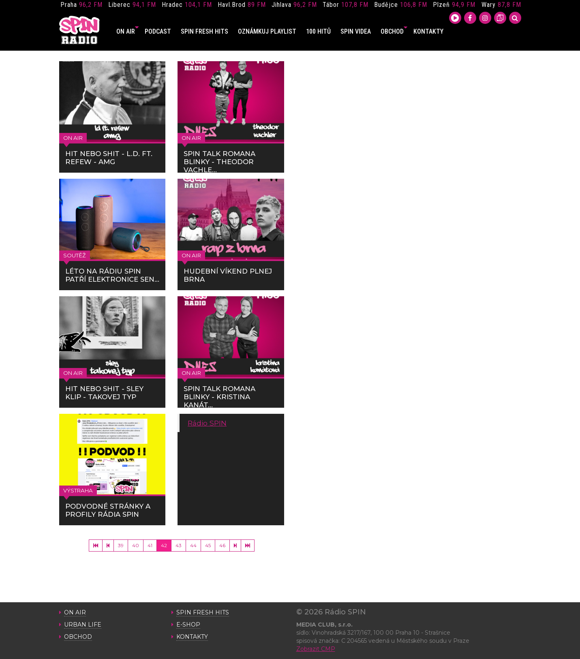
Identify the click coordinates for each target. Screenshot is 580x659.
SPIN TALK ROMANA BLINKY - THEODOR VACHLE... (219, 162)
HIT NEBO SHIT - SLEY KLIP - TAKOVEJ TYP (104, 393)
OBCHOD (394, 31)
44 (193, 545)
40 (135, 545)
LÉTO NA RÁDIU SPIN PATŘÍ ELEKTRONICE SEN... (112, 275)
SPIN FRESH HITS (204, 31)
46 (222, 545)
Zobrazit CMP (315, 649)
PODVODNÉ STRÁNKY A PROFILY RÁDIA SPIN (107, 510)
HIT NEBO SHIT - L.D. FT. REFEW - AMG (108, 158)
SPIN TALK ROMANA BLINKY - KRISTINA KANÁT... (219, 397)
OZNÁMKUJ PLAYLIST (267, 31)
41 (150, 545)
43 (178, 545)
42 (164, 545)
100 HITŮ (318, 31)
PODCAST (158, 31)
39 (121, 545)
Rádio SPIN (207, 423)
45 (208, 545)
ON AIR (127, 31)
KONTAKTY (428, 31)
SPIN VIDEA (355, 31)
